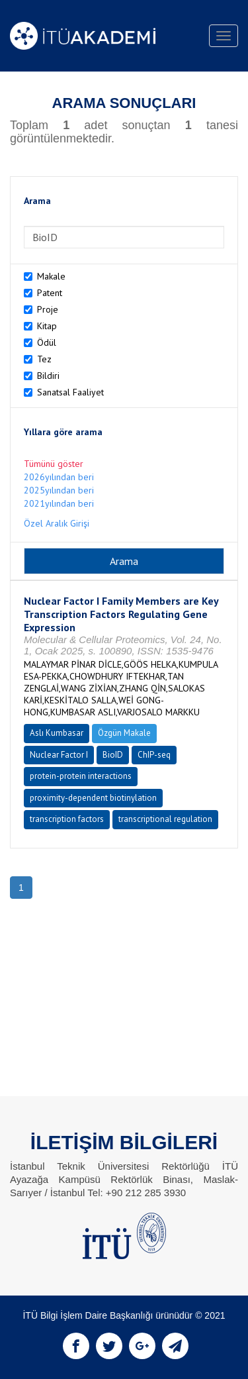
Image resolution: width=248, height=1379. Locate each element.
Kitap (47, 326)
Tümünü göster (53, 464)
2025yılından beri (59, 490)
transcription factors (67, 819)
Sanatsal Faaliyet (70, 392)
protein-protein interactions (81, 776)
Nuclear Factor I (59, 754)
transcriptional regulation (165, 819)
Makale (51, 276)
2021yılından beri (59, 503)
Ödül (46, 342)
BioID (113, 754)
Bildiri (48, 376)
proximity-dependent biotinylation (93, 797)
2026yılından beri (59, 477)
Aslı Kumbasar (56, 733)
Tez (44, 359)
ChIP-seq (154, 754)
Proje (47, 309)
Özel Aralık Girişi (56, 523)
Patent (49, 293)
